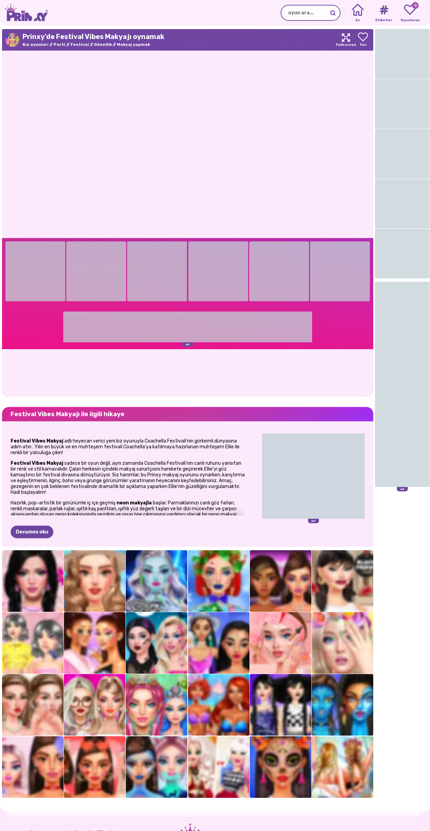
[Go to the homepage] (24, 13)
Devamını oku (32, 532)
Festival (79, 44)
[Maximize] (346, 39)
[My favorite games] (410, 13)
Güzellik (103, 44)
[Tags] (383, 13)
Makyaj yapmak (133, 44)
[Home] (357, 13)
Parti (59, 44)
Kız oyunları (36, 44)
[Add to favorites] (363, 39)
